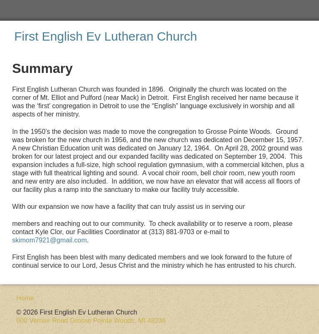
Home (25, 298)
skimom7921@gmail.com (49, 240)
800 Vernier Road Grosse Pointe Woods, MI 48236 (91, 320)
